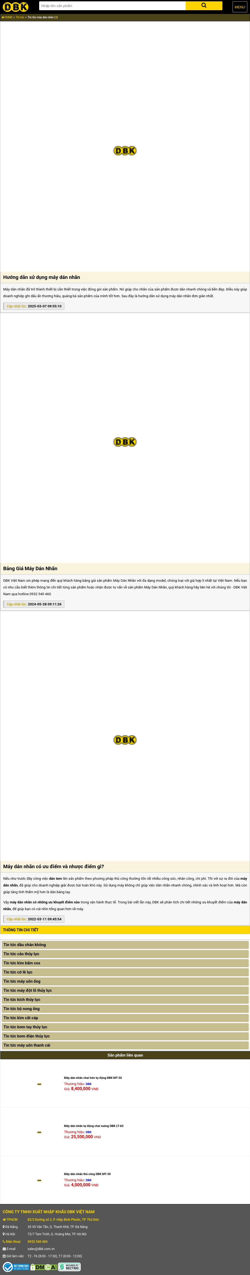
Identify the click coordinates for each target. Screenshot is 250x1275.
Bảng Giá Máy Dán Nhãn (30, 569)
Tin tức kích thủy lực (21, 999)
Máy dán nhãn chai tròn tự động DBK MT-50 (93, 1078)
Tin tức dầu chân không (24, 944)
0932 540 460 (37, 1242)
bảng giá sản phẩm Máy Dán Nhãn (109, 581)
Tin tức (20, 17)
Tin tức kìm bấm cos (21, 963)
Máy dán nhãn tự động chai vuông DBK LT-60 (93, 1126)
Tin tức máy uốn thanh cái (26, 1045)
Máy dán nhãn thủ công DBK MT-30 (87, 1174)
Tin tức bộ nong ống (21, 1008)
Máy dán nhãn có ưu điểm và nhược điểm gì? (53, 867)
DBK (88, 1084)
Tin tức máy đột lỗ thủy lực (27, 990)
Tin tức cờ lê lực (17, 972)
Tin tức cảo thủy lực (21, 953)
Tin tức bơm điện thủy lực (26, 1036)
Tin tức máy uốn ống (22, 981)
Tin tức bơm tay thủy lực (25, 1027)
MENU (240, 7)
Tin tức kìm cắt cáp (20, 1017)
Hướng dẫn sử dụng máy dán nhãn (41, 277)
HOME (7, 17)
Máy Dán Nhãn (155, 587)
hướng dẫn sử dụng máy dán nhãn (164, 296)
